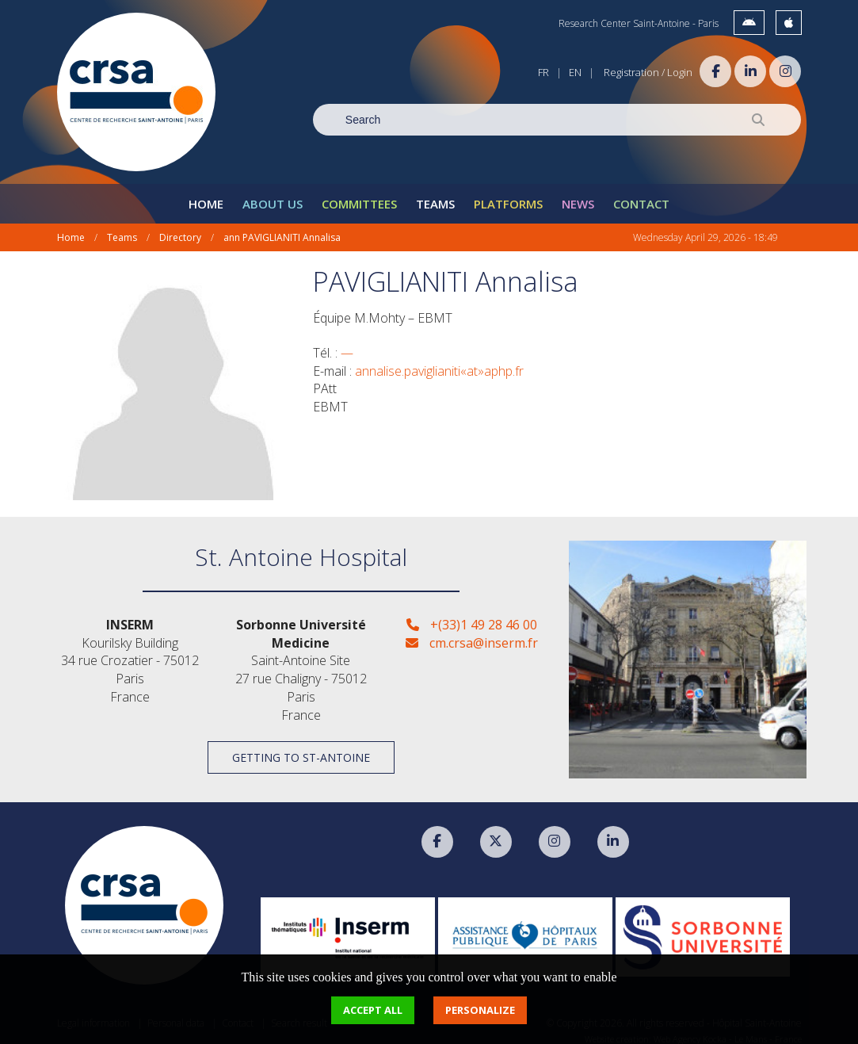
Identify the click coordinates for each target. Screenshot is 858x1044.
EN (575, 72)
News (578, 195)
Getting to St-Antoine (301, 747)
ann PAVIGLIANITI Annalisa (282, 228)
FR (543, 72)
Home (206, 195)
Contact (641, 195)
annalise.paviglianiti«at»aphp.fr (439, 361)
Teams (435, 195)
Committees (359, 195)
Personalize (480, 1010)
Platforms (508, 195)
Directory (180, 228)
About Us (272, 195)
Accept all (372, 1010)
